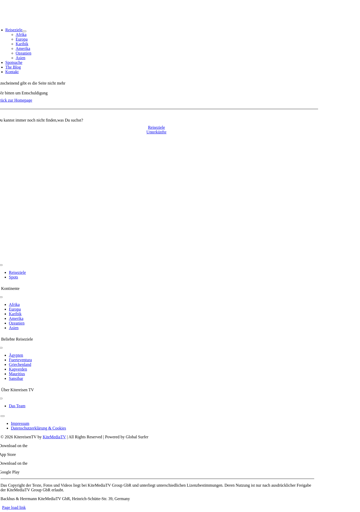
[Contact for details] (156, 127)
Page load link (14, 507)
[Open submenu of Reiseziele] (24, 31)
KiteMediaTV (54, 437)
